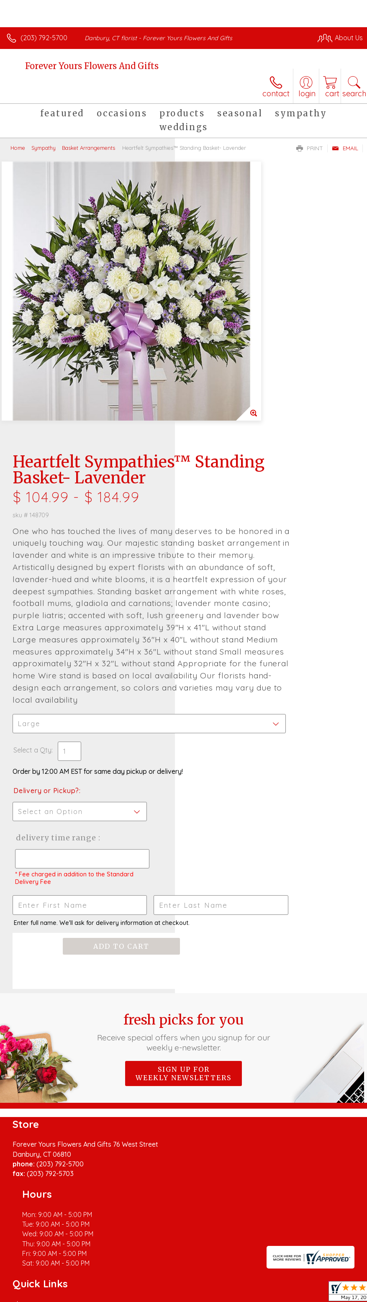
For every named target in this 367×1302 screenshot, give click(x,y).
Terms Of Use (31, 1266)
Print (309, 148)
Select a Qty (207, 597)
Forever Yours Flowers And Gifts (92, 66)
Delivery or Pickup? (221, 638)
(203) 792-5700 (44, 37)
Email (345, 148)
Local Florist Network (140, 1266)
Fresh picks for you (184, 903)
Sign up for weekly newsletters (183, 945)
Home (17, 147)
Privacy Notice (81, 1266)
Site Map (192, 1266)
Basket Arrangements (88, 147)
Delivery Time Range (215, 693)
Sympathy (43, 147)
